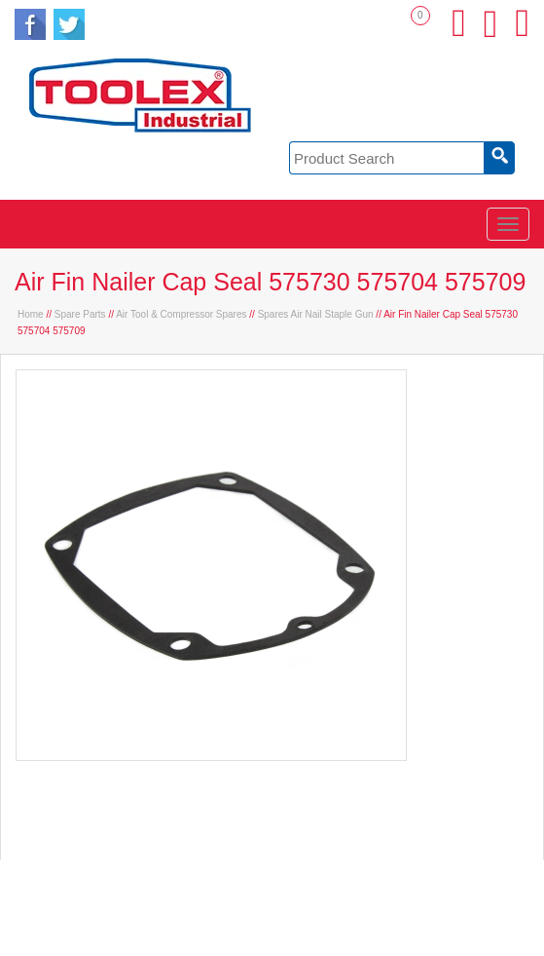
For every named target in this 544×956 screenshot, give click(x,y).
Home (31, 314)
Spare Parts (80, 314)
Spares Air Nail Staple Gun (316, 314)
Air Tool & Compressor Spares (181, 314)
